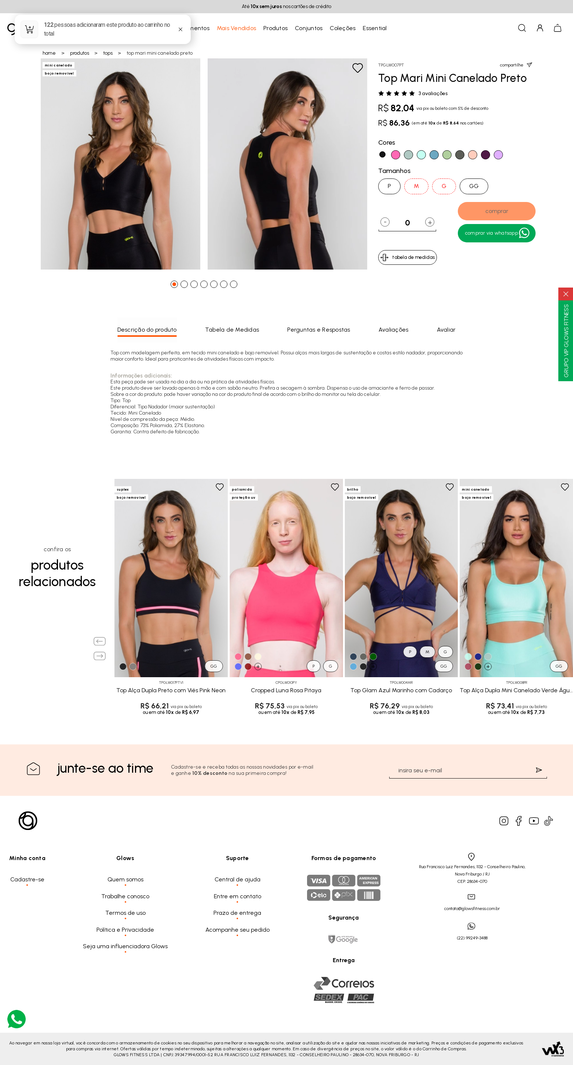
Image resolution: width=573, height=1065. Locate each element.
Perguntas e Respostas (318, 329)
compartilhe (516, 64)
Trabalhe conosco (125, 896)
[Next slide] (99, 656)
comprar (496, 210)
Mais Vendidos (236, 28)
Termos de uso (125, 912)
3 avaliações (433, 93)
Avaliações (394, 329)
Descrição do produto (147, 329)
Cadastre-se (27, 879)
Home (49, 53)
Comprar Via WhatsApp (497, 233)
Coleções (342, 28)
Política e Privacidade (125, 929)
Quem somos (125, 879)
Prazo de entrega (237, 912)
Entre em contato (237, 896)
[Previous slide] (99, 641)
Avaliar (446, 329)
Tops (107, 53)
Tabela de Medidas (232, 329)
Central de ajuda (237, 879)
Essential (375, 28)
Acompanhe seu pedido (237, 929)
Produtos (275, 28)
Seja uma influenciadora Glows (125, 946)
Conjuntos (308, 28)
